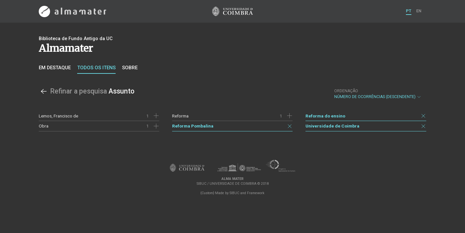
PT (408, 10)
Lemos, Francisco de (58, 115)
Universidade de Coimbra (332, 125)
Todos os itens (96, 68)
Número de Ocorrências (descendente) (377, 93)
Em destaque (55, 68)
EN (418, 10)
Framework (255, 193)
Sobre (130, 68)
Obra (43, 125)
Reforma (180, 115)
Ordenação (346, 91)
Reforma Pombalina (192, 125)
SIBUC (234, 193)
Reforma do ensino (325, 115)
